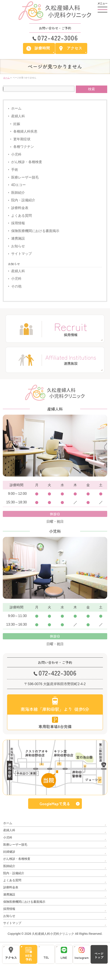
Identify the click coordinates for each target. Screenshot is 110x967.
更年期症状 (22, 139)
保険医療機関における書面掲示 (35, 231)
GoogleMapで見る (55, 804)
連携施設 (18, 238)
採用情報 (18, 223)
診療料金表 (19, 208)
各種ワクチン (23, 146)
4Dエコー (18, 185)
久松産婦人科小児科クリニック (53, 932)
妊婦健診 (9, 850)
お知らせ (18, 246)
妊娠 (16, 124)
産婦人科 (18, 116)
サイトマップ (21, 254)
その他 (16, 286)
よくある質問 (21, 215)
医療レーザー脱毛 (25, 177)
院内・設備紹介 (23, 200)
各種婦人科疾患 (25, 131)
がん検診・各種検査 (26, 162)
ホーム (16, 108)
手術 (14, 169)
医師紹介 (18, 192)
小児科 (16, 154)
